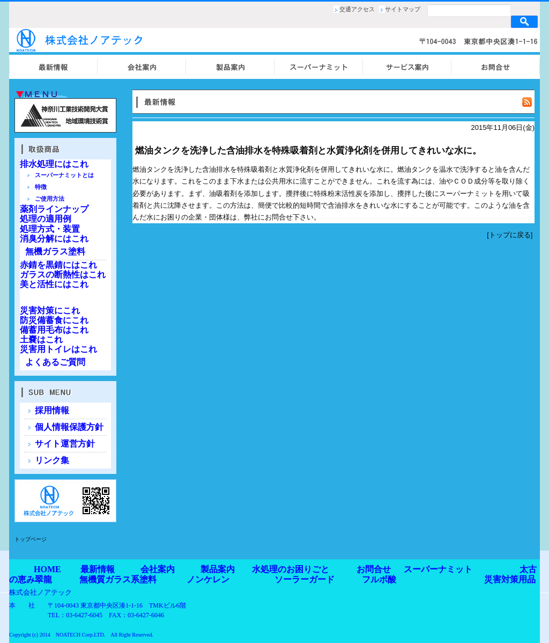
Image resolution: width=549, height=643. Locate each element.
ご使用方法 (49, 198)
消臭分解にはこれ (54, 238)
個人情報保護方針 (69, 427)
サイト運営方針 (65, 443)
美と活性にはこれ (54, 284)
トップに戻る (510, 235)
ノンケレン (208, 579)
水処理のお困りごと (290, 569)
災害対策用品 (510, 579)
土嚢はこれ (41, 339)
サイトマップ (402, 9)
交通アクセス (357, 9)
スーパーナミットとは (64, 175)
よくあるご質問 (55, 362)
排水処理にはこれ (54, 164)
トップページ (30, 539)
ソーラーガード (304, 579)
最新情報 (97, 569)
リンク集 (52, 460)
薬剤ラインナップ (54, 209)
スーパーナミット (438, 569)
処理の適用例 (45, 218)
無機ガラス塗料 (55, 251)
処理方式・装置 (50, 228)
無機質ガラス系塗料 (118, 579)
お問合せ (374, 569)
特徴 (41, 187)
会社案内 (157, 569)
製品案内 (218, 569)
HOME (47, 569)
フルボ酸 (379, 579)
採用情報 (52, 410)
